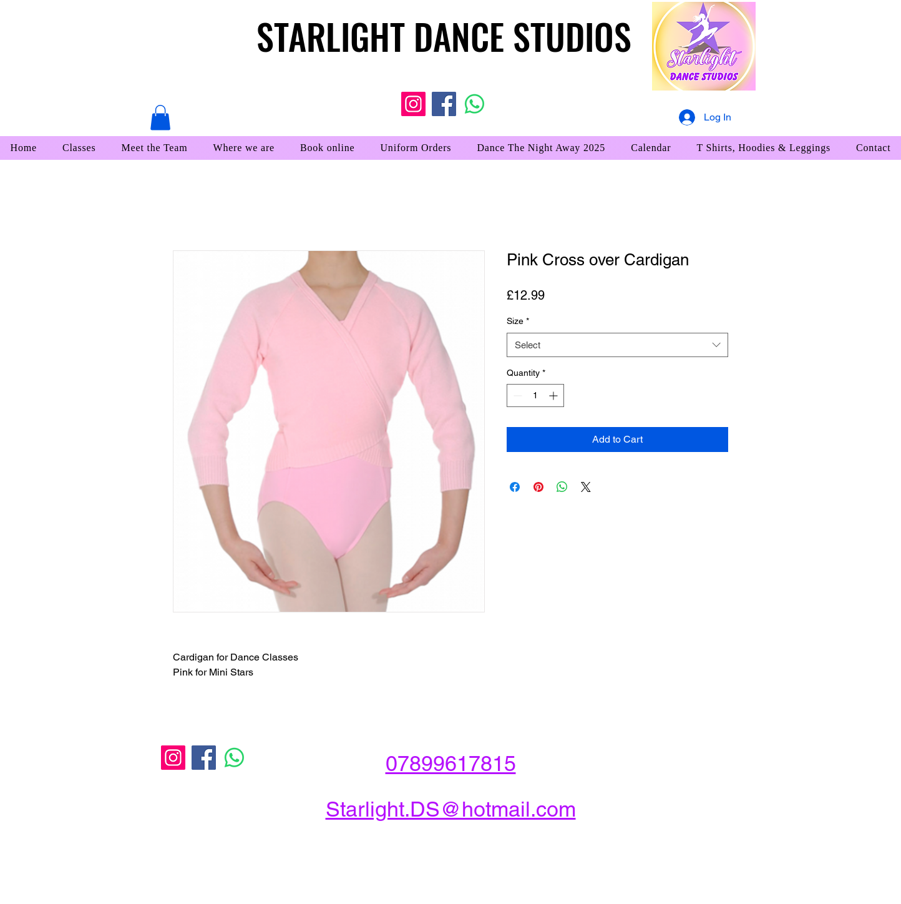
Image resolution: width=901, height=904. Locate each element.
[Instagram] (413, 104)
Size (518, 321)
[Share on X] (585, 486)
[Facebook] (444, 104)
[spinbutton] (535, 395)
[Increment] (554, 395)
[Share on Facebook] (514, 486)
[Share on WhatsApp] (562, 486)
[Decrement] (516, 395)
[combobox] (617, 345)
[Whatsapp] (474, 104)
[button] (160, 117)
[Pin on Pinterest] (538, 486)
